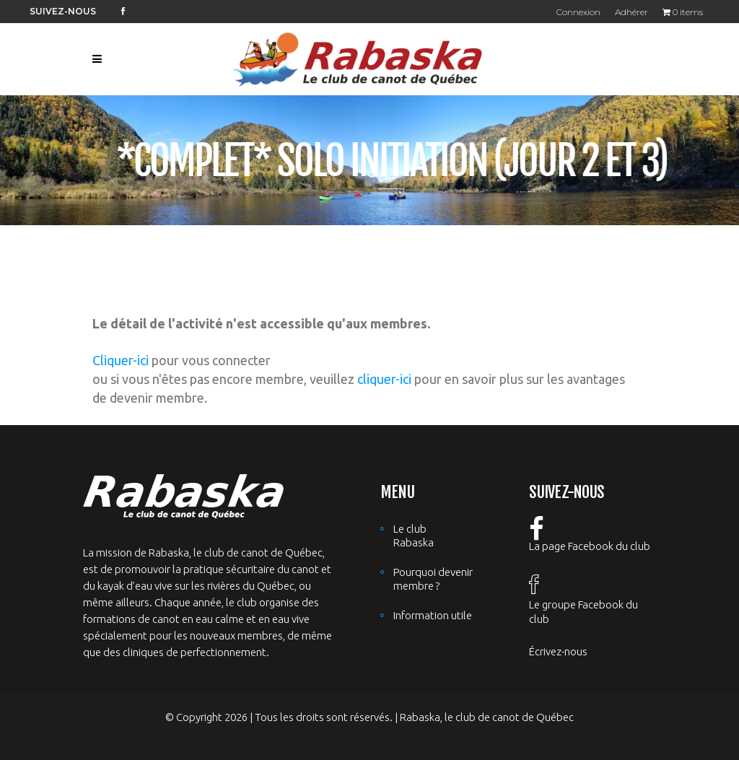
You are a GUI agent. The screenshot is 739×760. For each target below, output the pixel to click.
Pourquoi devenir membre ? (433, 579)
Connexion (578, 11)
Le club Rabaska (413, 536)
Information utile (432, 615)
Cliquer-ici (120, 360)
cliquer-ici (384, 379)
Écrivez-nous (558, 651)
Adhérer (631, 11)
